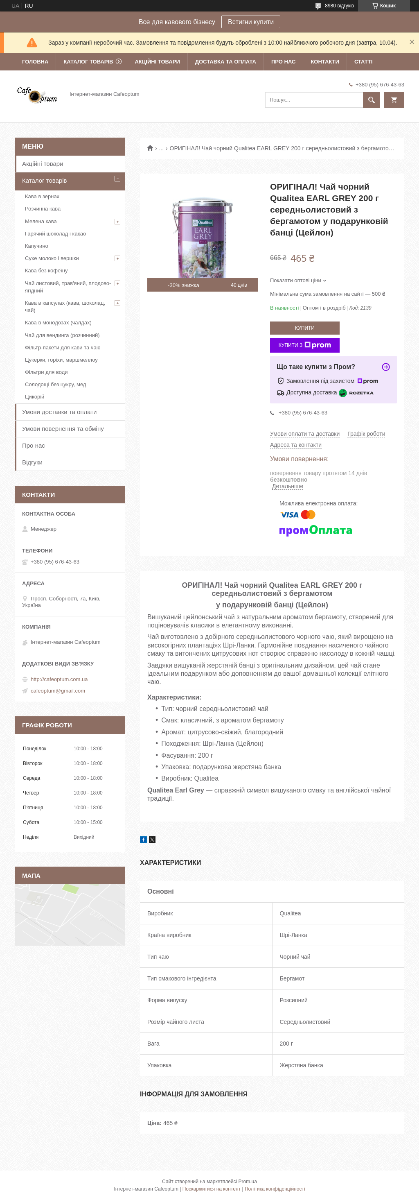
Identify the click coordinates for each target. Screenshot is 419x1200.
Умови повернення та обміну (63, 428)
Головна (35, 62)
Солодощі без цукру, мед (55, 384)
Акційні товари (157, 62)
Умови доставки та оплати (59, 411)
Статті (363, 62)
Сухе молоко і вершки (52, 258)
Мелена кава (41, 221)
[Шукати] (371, 100)
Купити (305, 328)
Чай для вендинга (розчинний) (62, 335)
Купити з (305, 345)
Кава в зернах (42, 196)
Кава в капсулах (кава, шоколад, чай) (65, 306)
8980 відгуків (339, 6)
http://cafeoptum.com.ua (59, 679)
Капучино (36, 246)
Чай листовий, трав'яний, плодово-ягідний (68, 287)
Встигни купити (251, 21)
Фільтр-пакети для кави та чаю (63, 347)
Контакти (325, 62)
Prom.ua (248, 1181)
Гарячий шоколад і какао (55, 234)
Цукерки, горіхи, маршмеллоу (61, 360)
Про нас (283, 62)
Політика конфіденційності (275, 1189)
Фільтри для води (46, 372)
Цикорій (34, 397)
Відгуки (32, 462)
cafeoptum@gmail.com (58, 691)
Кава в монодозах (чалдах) (58, 322)
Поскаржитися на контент (211, 1189)
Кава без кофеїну (46, 270)
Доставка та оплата (225, 62)
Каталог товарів (88, 62)
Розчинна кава (43, 209)
